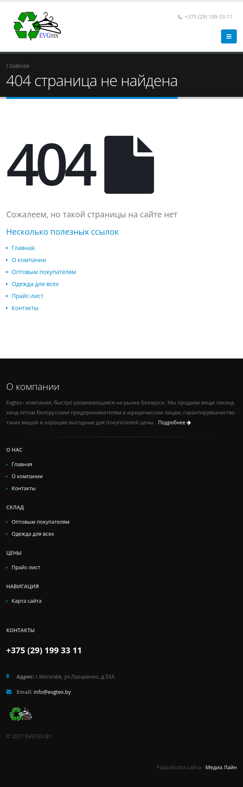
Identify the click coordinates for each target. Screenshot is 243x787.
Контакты (25, 308)
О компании (29, 260)
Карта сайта (27, 600)
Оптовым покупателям (44, 272)
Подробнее (174, 422)
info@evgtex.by (52, 692)
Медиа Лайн (221, 767)
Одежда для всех (35, 284)
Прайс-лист (27, 296)
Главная (23, 248)
